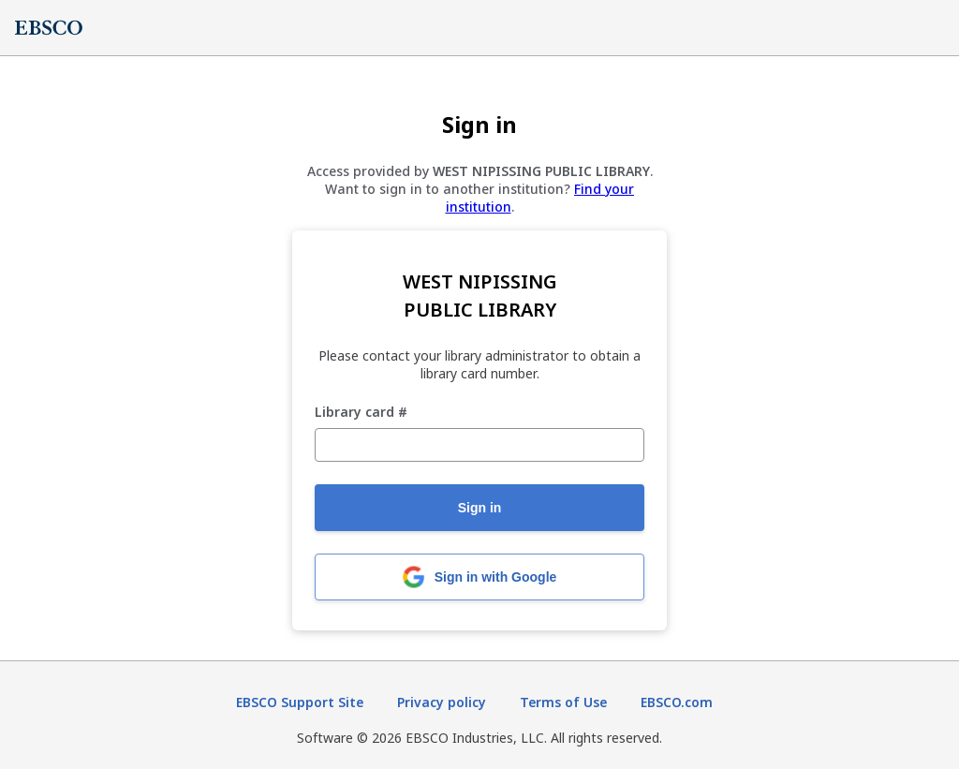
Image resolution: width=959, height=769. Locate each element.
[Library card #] (479, 445)
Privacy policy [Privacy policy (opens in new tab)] (441, 702)
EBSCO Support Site (299, 702)
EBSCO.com (677, 702)
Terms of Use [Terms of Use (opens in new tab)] (563, 702)
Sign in (480, 507)
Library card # (361, 413)
